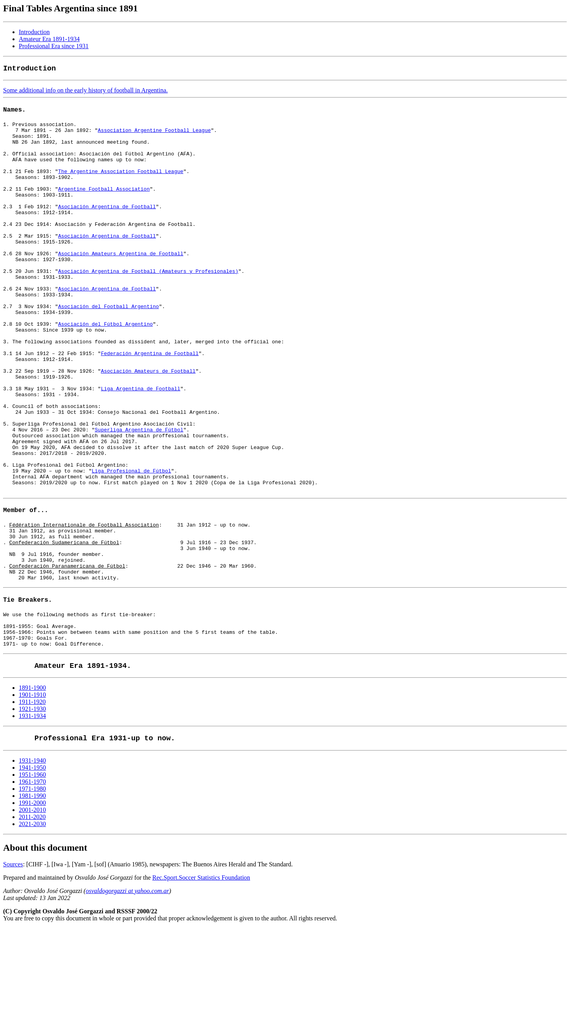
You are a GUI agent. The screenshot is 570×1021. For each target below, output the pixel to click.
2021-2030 (32, 916)
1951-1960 (32, 867)
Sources (13, 957)
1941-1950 (32, 860)
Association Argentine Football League (154, 132)
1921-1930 (32, 801)
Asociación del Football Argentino (108, 343)
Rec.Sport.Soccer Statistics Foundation (201, 970)
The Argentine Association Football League (120, 181)
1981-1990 (32, 888)
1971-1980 (32, 881)
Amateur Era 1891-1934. (82, 758)
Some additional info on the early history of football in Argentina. (85, 90)
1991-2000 (32, 895)
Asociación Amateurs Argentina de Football (120, 280)
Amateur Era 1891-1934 (49, 39)
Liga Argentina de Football (140, 442)
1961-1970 (32, 874)
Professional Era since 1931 (53, 46)
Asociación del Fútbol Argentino (105, 364)
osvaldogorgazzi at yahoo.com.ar (127, 983)
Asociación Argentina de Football (107, 223)
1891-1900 (32, 780)
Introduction (34, 32)
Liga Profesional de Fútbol (131, 541)
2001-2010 (32, 902)
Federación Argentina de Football (150, 400)
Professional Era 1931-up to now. (104, 831)
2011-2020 (32, 909)
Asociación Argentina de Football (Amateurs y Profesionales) (148, 301)
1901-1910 (32, 787)
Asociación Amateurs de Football (148, 421)
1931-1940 (32, 853)
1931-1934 (32, 808)
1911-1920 (32, 794)
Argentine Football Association (104, 202)
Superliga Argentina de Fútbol (139, 491)
